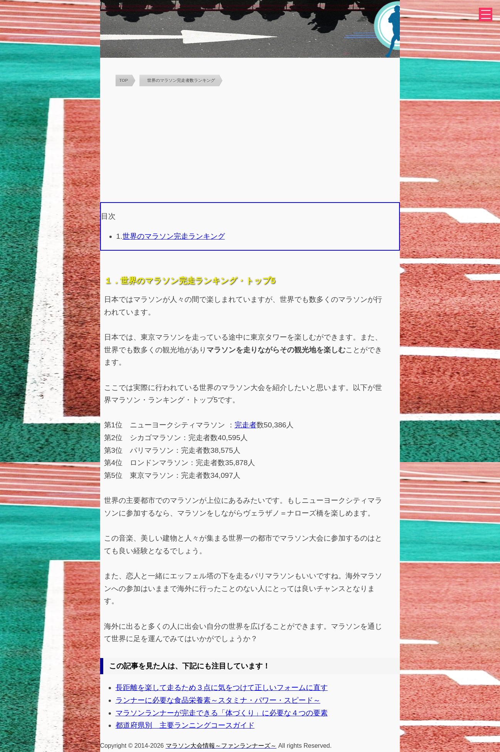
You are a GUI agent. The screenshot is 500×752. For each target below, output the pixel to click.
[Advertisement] (250, 144)
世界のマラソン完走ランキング (173, 236)
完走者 (246, 425)
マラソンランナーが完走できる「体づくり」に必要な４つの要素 (222, 713)
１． (112, 280)
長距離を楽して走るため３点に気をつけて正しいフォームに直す (222, 687)
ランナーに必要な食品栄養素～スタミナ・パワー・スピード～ (218, 700)
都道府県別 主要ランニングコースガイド (185, 725)
